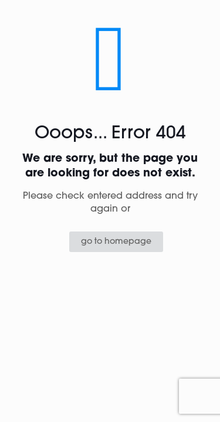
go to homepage (116, 241)
